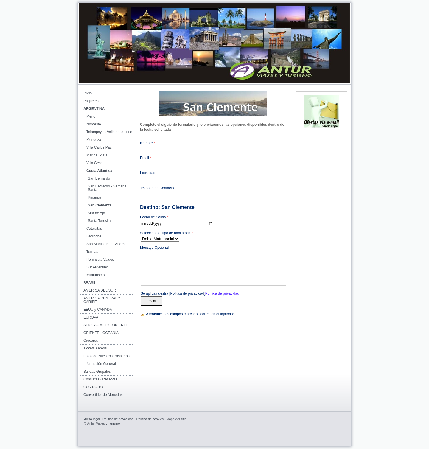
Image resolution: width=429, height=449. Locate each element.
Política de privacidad (222, 293)
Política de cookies (150, 419)
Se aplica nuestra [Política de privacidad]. (190, 293)
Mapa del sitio (176, 419)
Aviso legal (92, 419)
